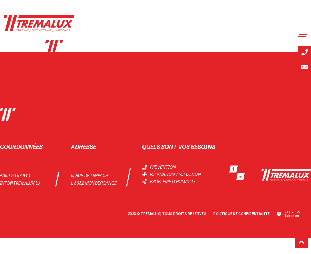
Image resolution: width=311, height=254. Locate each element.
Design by (292, 214)
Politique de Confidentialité (241, 214)
